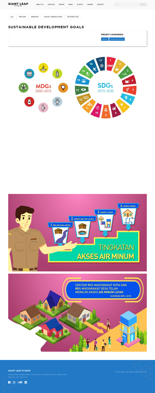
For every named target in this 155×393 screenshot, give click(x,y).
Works (61, 4)
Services (51, 4)
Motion (22, 17)
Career (90, 4)
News (70, 4)
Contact (100, 4)
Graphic (35, 17)
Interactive (73, 17)
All (12, 17)
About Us (40, 4)
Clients (80, 4)
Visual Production (53, 17)
